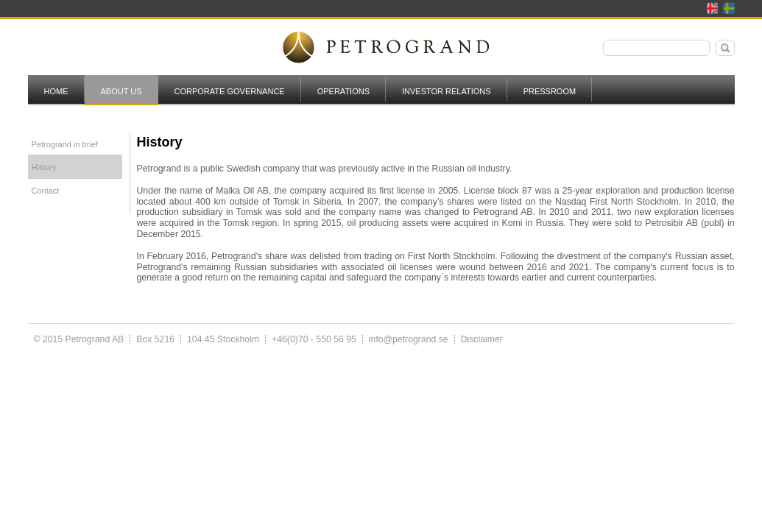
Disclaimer (482, 339)
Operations (343, 91)
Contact (46, 190)
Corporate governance (229, 91)
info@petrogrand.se (408, 339)
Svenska (729, 8)
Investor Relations (446, 91)
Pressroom (549, 91)
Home (56, 91)
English (713, 8)
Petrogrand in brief (65, 144)
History (44, 167)
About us (121, 91)
